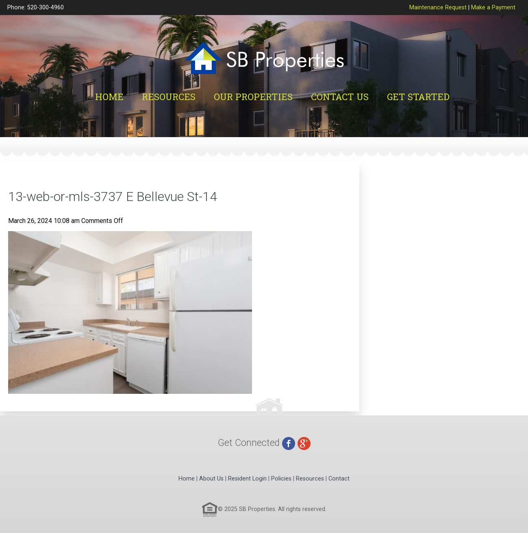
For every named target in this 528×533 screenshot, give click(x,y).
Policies (281, 478)
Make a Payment (493, 7)
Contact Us (340, 97)
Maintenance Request (438, 7)
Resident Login (247, 478)
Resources (169, 97)
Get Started (418, 97)
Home (109, 97)
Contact (339, 478)
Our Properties (253, 97)
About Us (211, 478)
